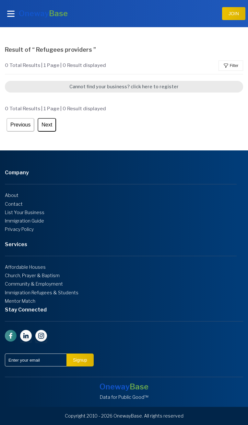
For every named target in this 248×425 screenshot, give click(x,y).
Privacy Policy (19, 229)
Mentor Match (20, 301)
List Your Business (24, 212)
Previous (20, 124)
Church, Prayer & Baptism (32, 275)
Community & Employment (34, 284)
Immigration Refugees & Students (41, 292)
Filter (231, 65)
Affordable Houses (25, 267)
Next (46, 124)
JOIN (234, 13)
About (11, 195)
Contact (14, 204)
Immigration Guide (24, 220)
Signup (80, 360)
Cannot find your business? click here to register (124, 86)
